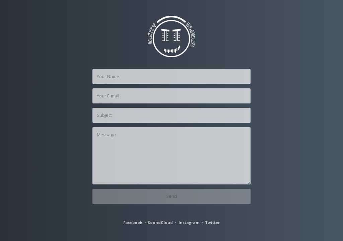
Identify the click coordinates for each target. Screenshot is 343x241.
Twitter (212, 222)
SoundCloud (160, 222)
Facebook (132, 222)
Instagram (189, 222)
